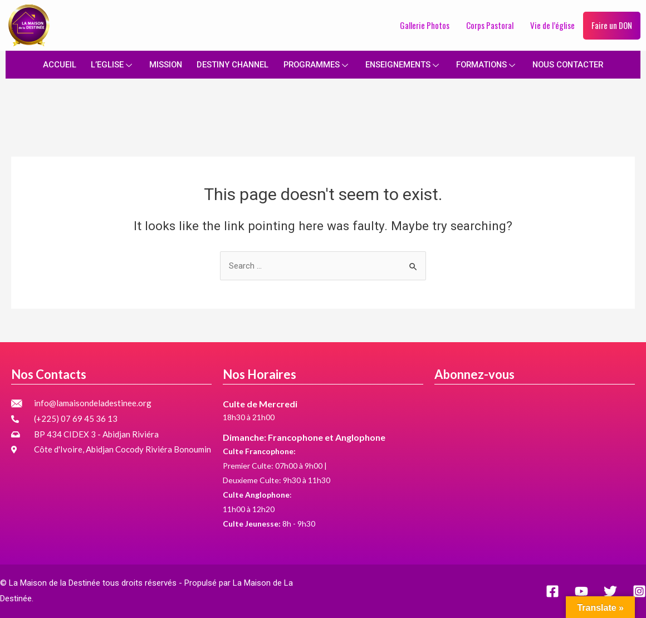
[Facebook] (552, 591)
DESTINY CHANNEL (229, 64)
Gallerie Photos (424, 25)
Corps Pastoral (489, 25)
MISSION (161, 64)
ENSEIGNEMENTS (404, 64)
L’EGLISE (107, 64)
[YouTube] (581, 591)
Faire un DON (611, 25)
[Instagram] (639, 591)
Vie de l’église (552, 25)
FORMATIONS (489, 64)
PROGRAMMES (315, 64)
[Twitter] (610, 591)
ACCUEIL (54, 64)
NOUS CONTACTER (572, 64)
